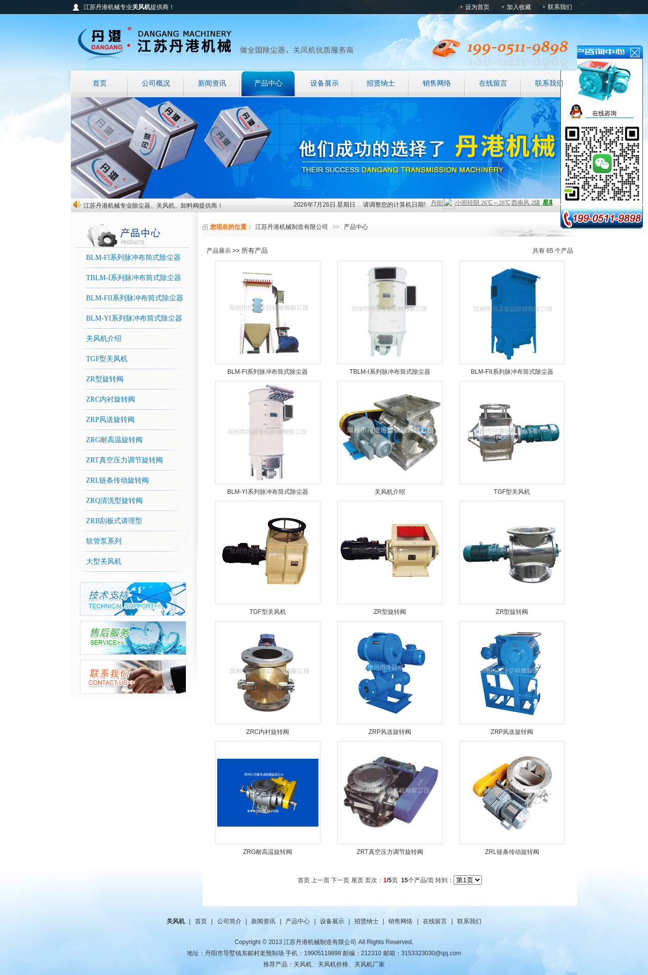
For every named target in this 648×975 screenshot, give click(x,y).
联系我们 (560, 7)
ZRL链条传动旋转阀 (117, 480)
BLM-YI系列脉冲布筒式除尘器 (134, 318)
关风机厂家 (369, 964)
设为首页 (477, 7)
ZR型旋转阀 (105, 379)
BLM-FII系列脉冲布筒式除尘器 (134, 298)
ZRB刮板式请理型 (114, 521)
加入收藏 (519, 7)
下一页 (340, 880)
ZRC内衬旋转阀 (110, 399)
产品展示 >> (223, 250)
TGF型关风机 (107, 359)
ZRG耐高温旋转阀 (114, 440)
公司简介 (229, 921)
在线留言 (493, 83)
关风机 (303, 964)
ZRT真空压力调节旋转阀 (124, 460)
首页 (100, 83)
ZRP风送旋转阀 (110, 419)
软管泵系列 (104, 541)
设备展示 (324, 83)
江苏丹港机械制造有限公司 (291, 226)
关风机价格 (333, 964)
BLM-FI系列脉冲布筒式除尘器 (133, 257)
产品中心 (268, 83)
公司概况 (156, 83)
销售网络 (437, 83)
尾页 (357, 880)
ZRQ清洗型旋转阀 (114, 500)
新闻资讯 (212, 83)
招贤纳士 (381, 83)
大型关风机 (104, 561)
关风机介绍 (104, 338)
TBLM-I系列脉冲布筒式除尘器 (133, 278)
